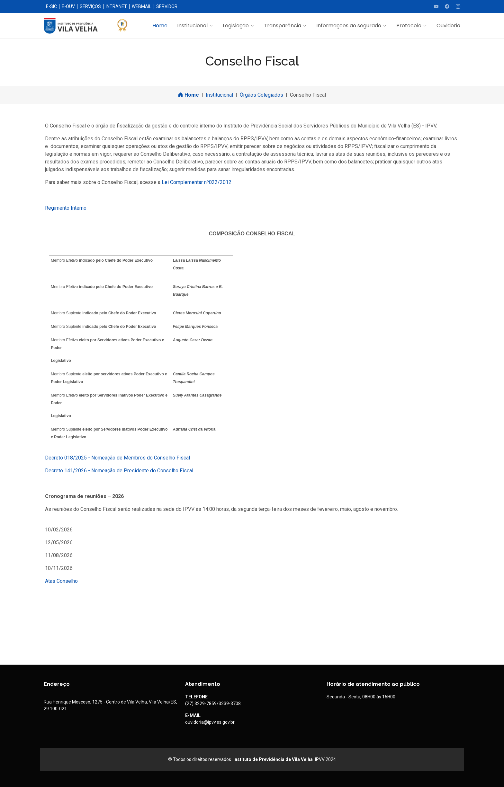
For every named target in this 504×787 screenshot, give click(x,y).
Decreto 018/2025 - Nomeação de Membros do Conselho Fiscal (117, 458)
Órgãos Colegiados (261, 95)
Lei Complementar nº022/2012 (196, 182)
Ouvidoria (448, 25)
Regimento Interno (65, 208)
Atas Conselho (61, 581)
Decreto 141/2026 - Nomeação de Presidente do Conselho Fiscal (119, 471)
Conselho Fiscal (308, 95)
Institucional (219, 95)
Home (159, 25)
